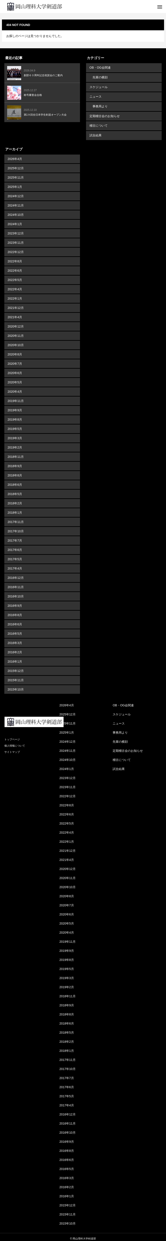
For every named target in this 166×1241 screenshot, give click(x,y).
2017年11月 (16, 519)
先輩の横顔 (100, 77)
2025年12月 (16, 165)
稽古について (98, 123)
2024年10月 (16, 211)
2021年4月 (15, 314)
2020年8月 (15, 351)
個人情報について (14, 742)
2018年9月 (15, 463)
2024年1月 (15, 221)
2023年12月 (16, 230)
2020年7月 (15, 360)
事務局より (100, 105)
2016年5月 (15, 630)
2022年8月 (15, 258)
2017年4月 (15, 565)
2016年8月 (15, 612)
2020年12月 (16, 323)
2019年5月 (15, 426)
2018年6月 (15, 481)
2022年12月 (16, 249)
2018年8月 (15, 472)
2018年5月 (15, 491)
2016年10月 (16, 593)
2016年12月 (16, 574)
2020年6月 (15, 370)
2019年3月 (15, 435)
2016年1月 (15, 658)
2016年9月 (15, 602)
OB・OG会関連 (99, 67)
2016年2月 (15, 649)
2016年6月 (15, 621)
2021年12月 (16, 305)
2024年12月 (16, 193)
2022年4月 (15, 286)
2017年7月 (15, 537)
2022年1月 (15, 295)
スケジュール (98, 86)
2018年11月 (16, 453)
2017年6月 (15, 547)
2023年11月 (16, 239)
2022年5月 (15, 277)
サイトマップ (12, 748)
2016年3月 (15, 640)
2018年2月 (15, 500)
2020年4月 (15, 388)
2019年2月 (15, 444)
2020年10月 (16, 342)
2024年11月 (16, 202)
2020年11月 (16, 332)
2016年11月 (16, 584)
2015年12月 (16, 668)
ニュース (95, 95)
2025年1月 (15, 184)
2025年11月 (16, 174)
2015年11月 (16, 677)
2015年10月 (16, 686)
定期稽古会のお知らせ (104, 114)
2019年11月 (16, 398)
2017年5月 (15, 556)
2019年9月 (15, 407)
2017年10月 (16, 528)
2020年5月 (15, 379)
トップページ (12, 736)
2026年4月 (15, 156)
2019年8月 (15, 416)
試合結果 (95, 132)
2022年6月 (15, 267)
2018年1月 (15, 509)
